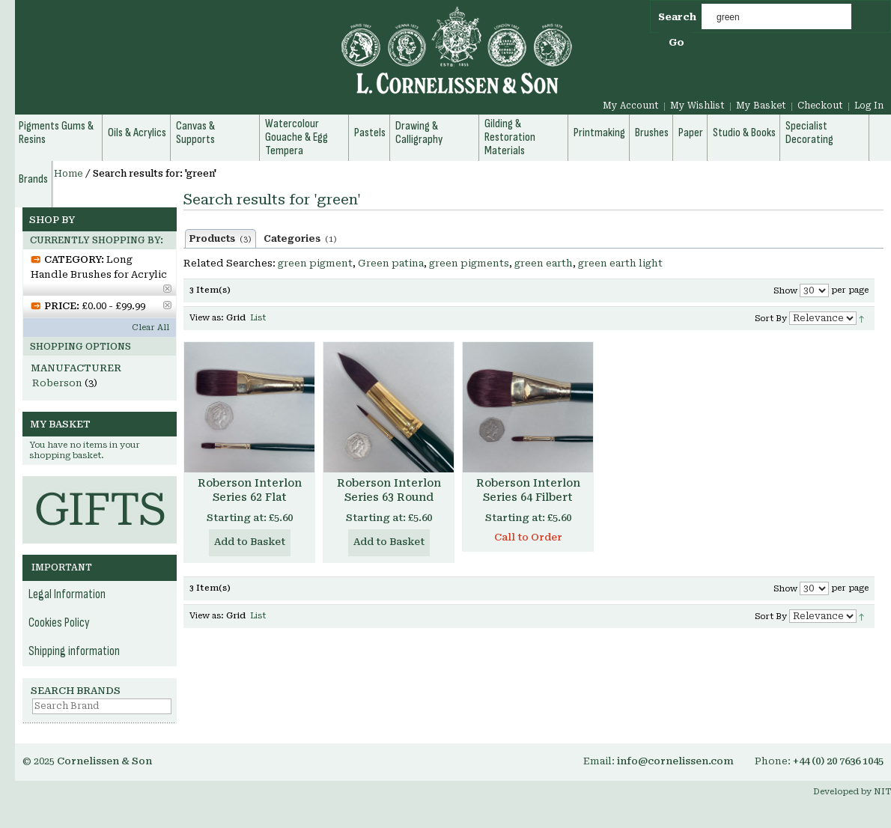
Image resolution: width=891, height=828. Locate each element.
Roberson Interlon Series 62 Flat (250, 490)
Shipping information (74, 651)
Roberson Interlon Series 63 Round (389, 490)
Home (68, 173)
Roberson (57, 383)
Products (220, 239)
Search (677, 16)
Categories (300, 239)
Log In (869, 105)
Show (785, 291)
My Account (631, 105)
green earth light (620, 263)
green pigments (469, 263)
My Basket (761, 105)
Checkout (820, 105)
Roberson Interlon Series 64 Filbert (528, 490)
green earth (543, 263)
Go (676, 42)
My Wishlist (697, 105)
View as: (206, 318)
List (258, 318)
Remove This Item (167, 288)
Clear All (150, 327)
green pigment (315, 263)
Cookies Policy (59, 622)
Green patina (391, 263)
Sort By (771, 318)
